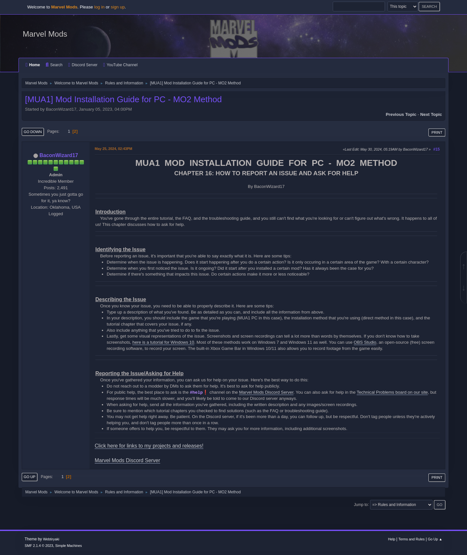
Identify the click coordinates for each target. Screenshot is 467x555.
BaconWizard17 (59, 155)
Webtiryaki (51, 539)
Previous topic (401, 114)
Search (54, 65)
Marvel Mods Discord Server (266, 392)
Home (33, 65)
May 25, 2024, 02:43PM (113, 149)
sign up (118, 7)
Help (391, 539)
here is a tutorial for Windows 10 (163, 342)
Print (436, 132)
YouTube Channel (120, 65)
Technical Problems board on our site (392, 392)
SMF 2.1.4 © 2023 (39, 546)
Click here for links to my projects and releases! (149, 446)
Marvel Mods (45, 34)
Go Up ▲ (435, 539)
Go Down (33, 132)
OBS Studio (365, 342)
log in (99, 7)
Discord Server (82, 65)
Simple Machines (68, 546)
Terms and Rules (412, 539)
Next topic (431, 114)
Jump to (361, 504)
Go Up (29, 477)
